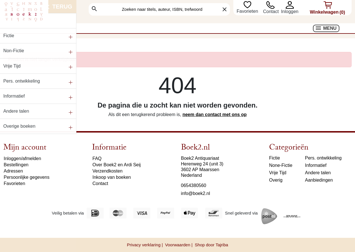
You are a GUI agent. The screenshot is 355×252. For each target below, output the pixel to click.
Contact (271, 11)
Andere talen (318, 172)
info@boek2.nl (195, 193)
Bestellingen (16, 164)
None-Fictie (280, 165)
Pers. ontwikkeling (323, 158)
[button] (289, 5)
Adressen (13, 171)
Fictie (274, 158)
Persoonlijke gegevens (26, 177)
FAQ (96, 158)
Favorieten (247, 11)
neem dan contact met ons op (214, 114)
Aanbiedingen (319, 180)
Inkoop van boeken (111, 177)
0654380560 (193, 185)
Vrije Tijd (278, 172)
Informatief (316, 165)
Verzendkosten (107, 171)
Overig (276, 180)
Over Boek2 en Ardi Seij (116, 164)
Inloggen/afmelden (22, 158)
